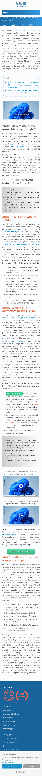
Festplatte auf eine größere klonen (19, 458)
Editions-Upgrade (9, 729)
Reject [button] (32, 766)
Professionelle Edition (11, 714)
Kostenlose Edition (9, 710)
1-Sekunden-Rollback (10, 739)
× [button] (39, 754)
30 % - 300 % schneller (11, 749)
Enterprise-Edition (9, 721)
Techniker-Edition (9, 725)
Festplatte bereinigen (10, 232)
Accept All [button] (12, 766)
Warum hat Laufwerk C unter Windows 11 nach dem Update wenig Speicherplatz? (23, 84)
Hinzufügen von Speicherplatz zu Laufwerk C (19, 317)
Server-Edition (8, 718)
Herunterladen (14, 394)
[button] (21, 762)
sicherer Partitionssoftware (16, 341)
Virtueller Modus (9, 742)
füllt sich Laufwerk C (19, 146)
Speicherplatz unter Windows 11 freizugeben (22, 244)
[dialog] (21, 763)
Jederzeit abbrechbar (10, 746)
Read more (32, 760)
